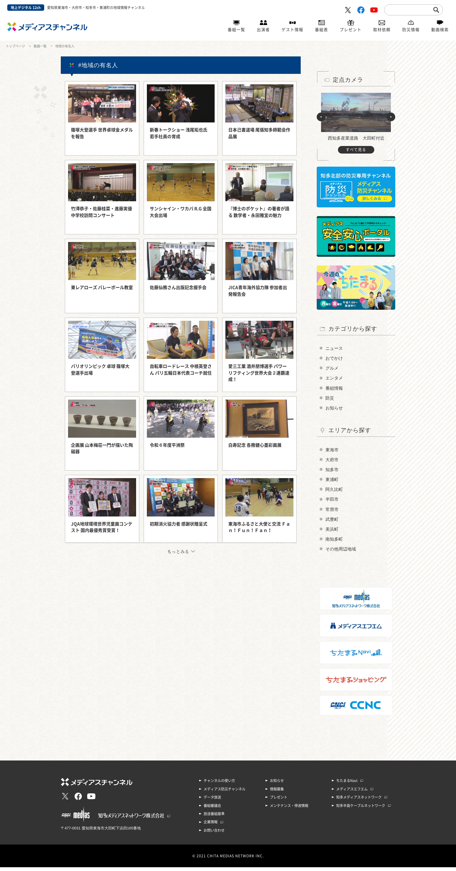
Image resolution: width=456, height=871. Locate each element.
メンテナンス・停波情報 (289, 809)
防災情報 (411, 30)
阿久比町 (334, 492)
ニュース (334, 348)
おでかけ (334, 358)
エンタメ (334, 378)
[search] (409, 10)
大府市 (332, 461)
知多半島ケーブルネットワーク (360, 809)
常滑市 (332, 512)
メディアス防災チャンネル (224, 793)
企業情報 (211, 826)
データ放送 (212, 801)
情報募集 (277, 793)
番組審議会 (212, 809)
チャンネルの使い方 (219, 785)
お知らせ (334, 409)
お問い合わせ (214, 834)
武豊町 (332, 522)
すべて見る (356, 150)
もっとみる (178, 551)
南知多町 (334, 543)
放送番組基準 (214, 818)
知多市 (332, 471)
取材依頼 (382, 30)
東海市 (332, 451)
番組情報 (334, 388)
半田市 (332, 502)
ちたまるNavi (346, 785)
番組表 (321, 30)
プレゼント (350, 30)
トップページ (15, 46)
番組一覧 (236, 30)
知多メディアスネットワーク (359, 801)
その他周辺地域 (341, 553)
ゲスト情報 (292, 30)
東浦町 (332, 482)
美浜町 (332, 532)
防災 (330, 399)
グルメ (332, 368)
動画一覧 (40, 46)
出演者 (263, 30)
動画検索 (440, 30)
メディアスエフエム (352, 793)
